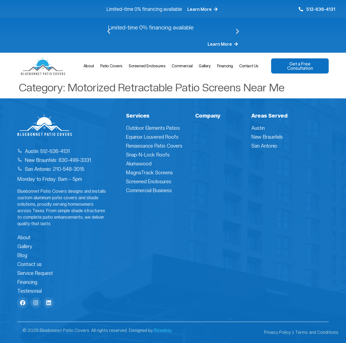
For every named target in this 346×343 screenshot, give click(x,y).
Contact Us (248, 65)
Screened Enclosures (147, 65)
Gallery (205, 65)
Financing (225, 65)
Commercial (182, 65)
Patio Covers (111, 65)
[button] (108, 31)
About (89, 65)
